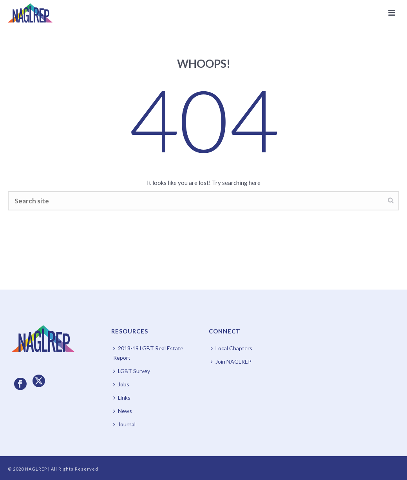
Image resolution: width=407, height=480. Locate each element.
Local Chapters (231, 348)
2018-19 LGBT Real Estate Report (148, 353)
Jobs (121, 384)
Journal (124, 424)
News (122, 411)
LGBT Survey (131, 371)
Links (121, 397)
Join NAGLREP (231, 361)
